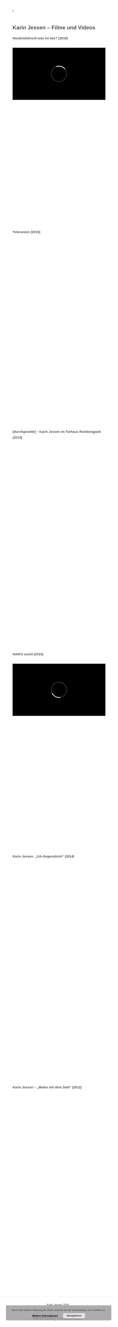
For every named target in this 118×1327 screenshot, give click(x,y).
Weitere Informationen (45, 1315)
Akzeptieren (74, 1315)
